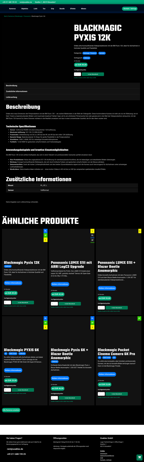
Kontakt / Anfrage (130, 9)
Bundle (62, 9)
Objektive (24, 9)
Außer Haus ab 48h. (91, 77)
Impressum (103, 452)
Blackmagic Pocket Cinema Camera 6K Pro (116, 351)
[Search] (137, 2)
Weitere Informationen (13, 282)
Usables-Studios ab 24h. (80, 77)
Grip (52, 9)
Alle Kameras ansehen (11, 409)
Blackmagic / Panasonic (22, 16)
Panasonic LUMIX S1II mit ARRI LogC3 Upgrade (71, 263)
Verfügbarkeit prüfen (80, 70)
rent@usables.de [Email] (26, 2)
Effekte (73, 9)
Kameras (12, 9)
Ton (44, 9)
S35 (114, 356)
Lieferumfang (11, 97)
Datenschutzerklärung (107, 454)
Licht (35, 9)
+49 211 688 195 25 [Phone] (9, 2)
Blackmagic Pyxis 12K (22, 261)
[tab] (72, 85)
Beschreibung (11, 85)
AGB (101, 457)
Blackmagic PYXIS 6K (21, 349)
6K (5, 352)
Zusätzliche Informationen (16, 91)
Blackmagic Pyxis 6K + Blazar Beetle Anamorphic (69, 353)
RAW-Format (12, 352)
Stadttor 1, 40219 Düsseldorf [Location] (45, 2)
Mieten (83, 9)
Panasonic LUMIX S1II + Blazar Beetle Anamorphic (117, 265)
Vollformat (86, 58)
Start (5, 16)
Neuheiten (102, 53)
